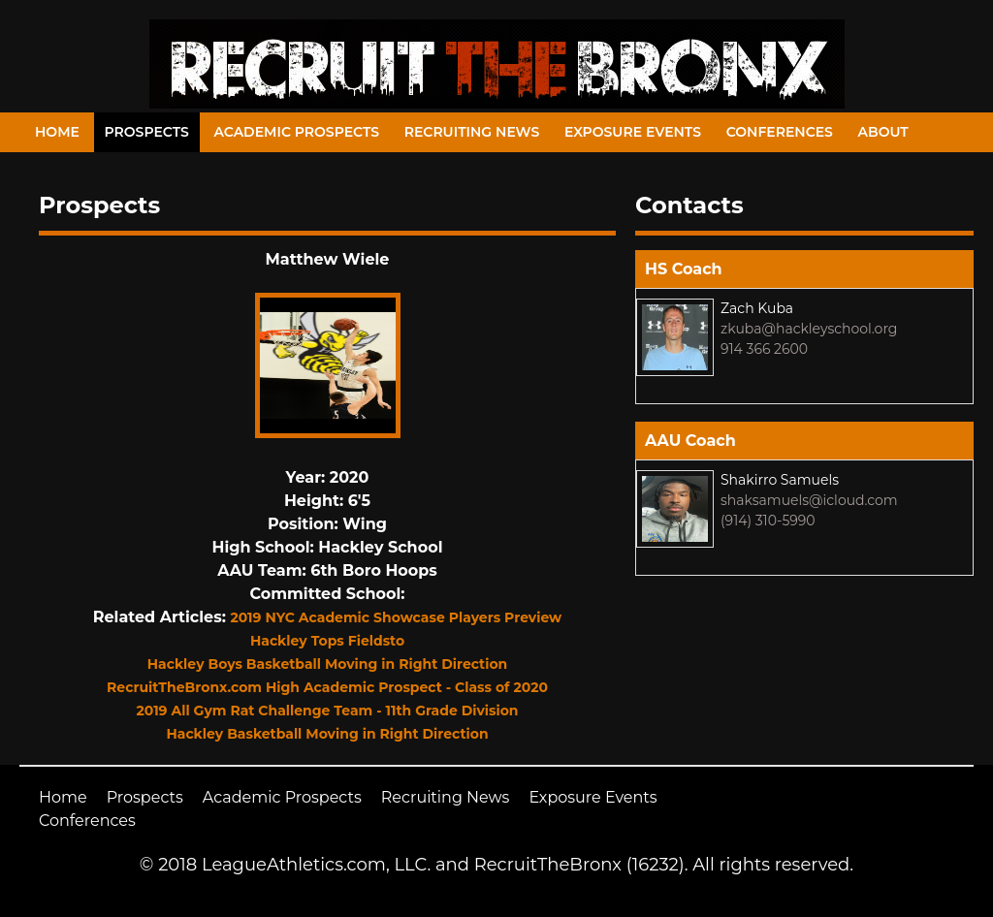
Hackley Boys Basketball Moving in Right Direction (327, 664)
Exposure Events (632, 132)
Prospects (147, 132)
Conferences (779, 132)
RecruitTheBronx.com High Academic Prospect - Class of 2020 (327, 687)
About (883, 132)
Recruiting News (472, 132)
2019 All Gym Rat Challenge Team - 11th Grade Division (327, 710)
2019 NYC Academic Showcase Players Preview (395, 617)
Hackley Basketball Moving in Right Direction (327, 734)
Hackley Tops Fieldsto (327, 640)
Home (57, 132)
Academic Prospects (296, 132)
